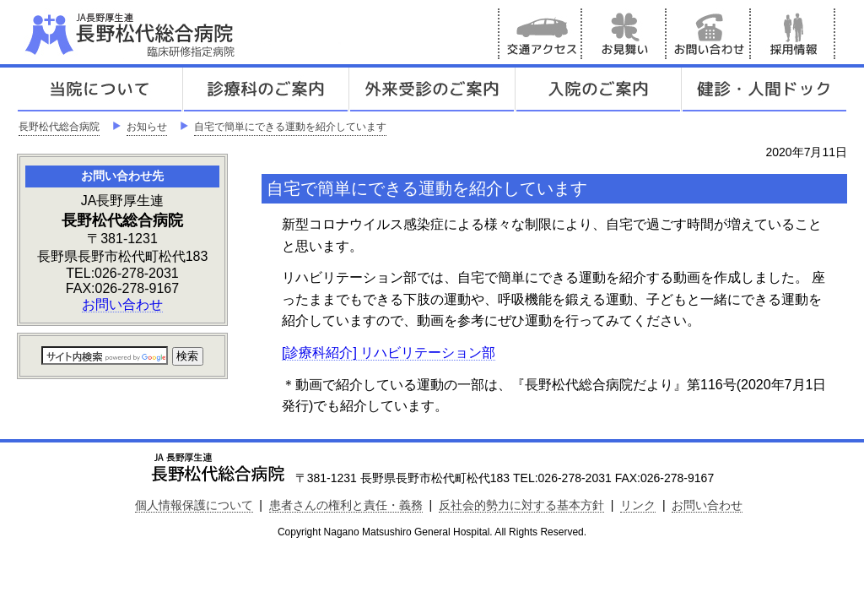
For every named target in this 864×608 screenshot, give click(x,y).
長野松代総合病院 (59, 127)
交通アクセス (540, 33)
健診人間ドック (764, 89)
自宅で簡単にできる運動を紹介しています (290, 127)
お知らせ (147, 127)
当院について (99, 89)
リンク (638, 505)
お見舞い (624, 33)
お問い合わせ (709, 33)
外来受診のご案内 (432, 89)
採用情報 (793, 33)
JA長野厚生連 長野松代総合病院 (181, 33)
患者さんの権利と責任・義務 (346, 505)
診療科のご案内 (265, 89)
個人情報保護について (194, 505)
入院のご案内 (598, 89)
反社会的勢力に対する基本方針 (521, 505)
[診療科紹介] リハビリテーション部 (388, 352)
